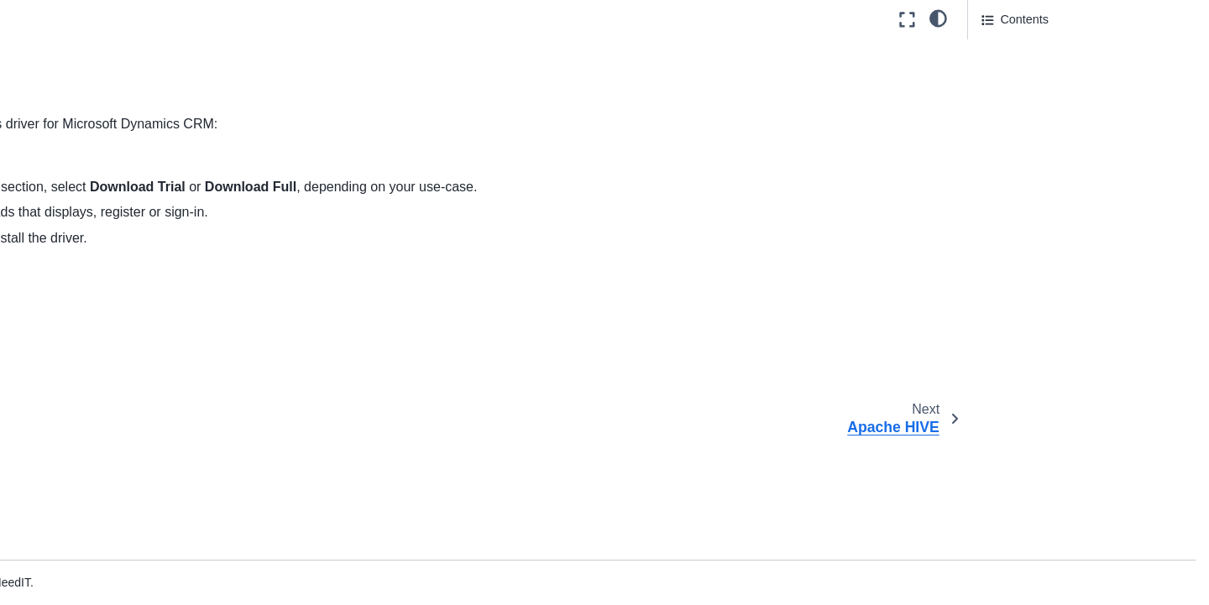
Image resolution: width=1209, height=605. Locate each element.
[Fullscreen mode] (907, 19)
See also (1004, 51)
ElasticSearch (99, 457)
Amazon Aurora (103, 31)
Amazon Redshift (108, 84)
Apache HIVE (98, 190)
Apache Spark (100, 244)
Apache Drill (95, 137)
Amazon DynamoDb (116, 57)
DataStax (87, 377)
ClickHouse (92, 297)
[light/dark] (938, 17)
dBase (79, 403)
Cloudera (86, 324)
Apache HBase (104, 164)
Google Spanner (106, 590)
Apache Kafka (100, 217)
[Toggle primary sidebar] (279, 19)
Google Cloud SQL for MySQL (143, 564)
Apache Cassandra (113, 110)
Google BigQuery (108, 537)
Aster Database (103, 271)
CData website (406, 161)
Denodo (83, 430)
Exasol (80, 484)
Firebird (82, 510)
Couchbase (92, 350)
